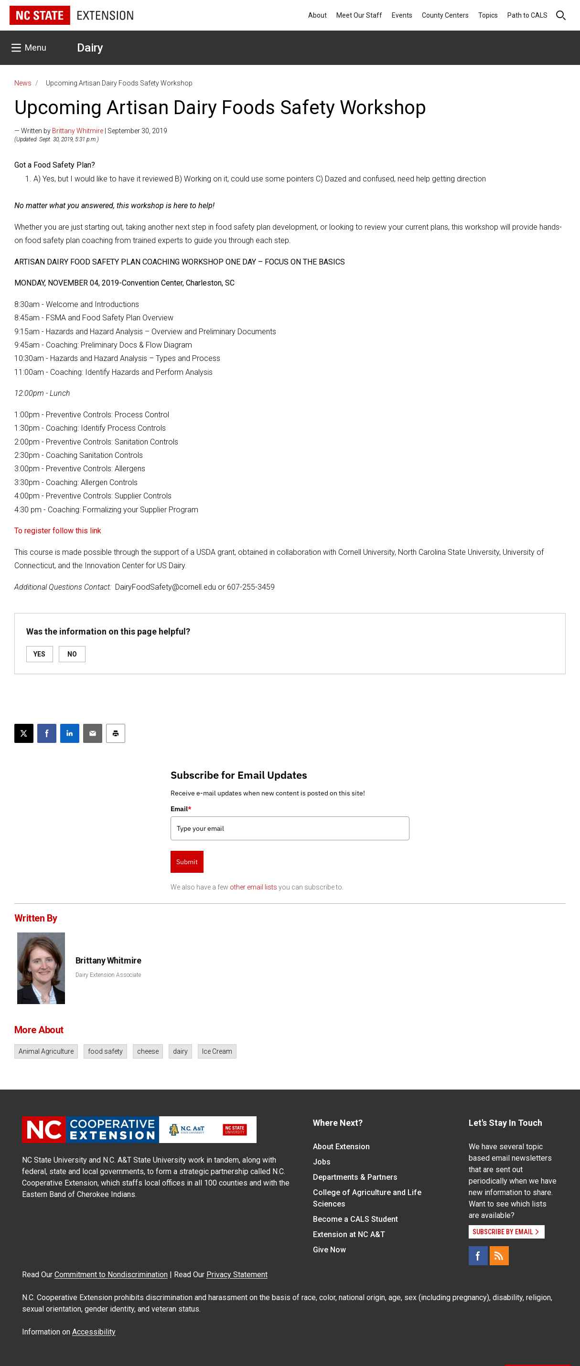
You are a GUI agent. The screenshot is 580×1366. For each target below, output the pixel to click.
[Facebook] (478, 1255)
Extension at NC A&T (349, 1234)
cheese (148, 1051)
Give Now (329, 1249)
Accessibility (94, 1331)
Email (181, 809)
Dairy (90, 47)
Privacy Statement (237, 1274)
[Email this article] (92, 733)
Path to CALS (527, 15)
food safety (105, 1051)
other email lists (253, 887)
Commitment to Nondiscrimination (111, 1274)
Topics (488, 15)
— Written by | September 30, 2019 (90, 131)
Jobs (322, 1161)
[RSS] (499, 1255)
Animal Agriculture (46, 1051)
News (23, 83)
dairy (180, 1051)
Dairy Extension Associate (108, 975)
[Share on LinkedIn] (69, 733)
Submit (187, 862)
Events (402, 15)
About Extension (341, 1146)
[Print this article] (115, 733)
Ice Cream (217, 1051)
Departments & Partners (355, 1177)
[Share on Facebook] (46, 733)
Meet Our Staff (359, 15)
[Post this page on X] (23, 733)
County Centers (445, 15)
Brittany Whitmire (77, 131)
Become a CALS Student (355, 1219)
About (317, 15)
